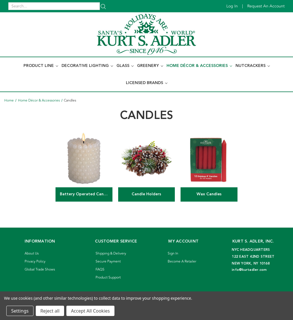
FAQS (100, 269)
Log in (232, 6)
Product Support (108, 277)
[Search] (103, 6)
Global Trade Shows (40, 269)
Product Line (40, 66)
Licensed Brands (146, 83)
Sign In (173, 253)
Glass (125, 66)
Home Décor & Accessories (199, 66)
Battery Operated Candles (85, 194)
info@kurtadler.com (249, 270)
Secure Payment (108, 261)
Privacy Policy (35, 261)
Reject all (50, 311)
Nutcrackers (252, 66)
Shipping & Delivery (111, 253)
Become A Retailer (182, 261)
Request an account (266, 6)
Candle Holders (146, 194)
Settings (20, 311)
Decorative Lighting (87, 66)
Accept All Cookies (90, 311)
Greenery (150, 66)
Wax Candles (209, 194)
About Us (32, 253)
